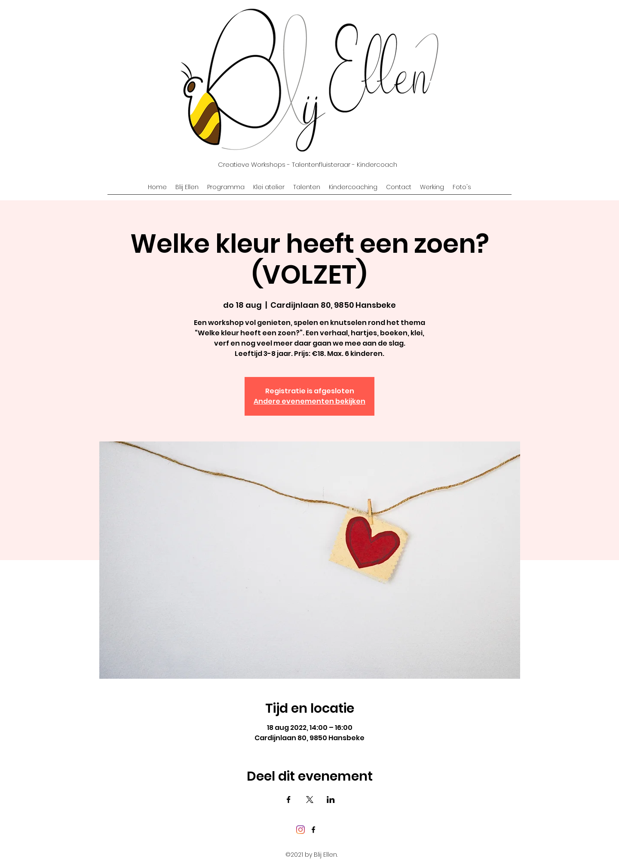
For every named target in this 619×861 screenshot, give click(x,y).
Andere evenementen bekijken (309, 401)
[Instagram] (300, 829)
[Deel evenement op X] (310, 799)
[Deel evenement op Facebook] (289, 799)
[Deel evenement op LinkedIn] (331, 799)
